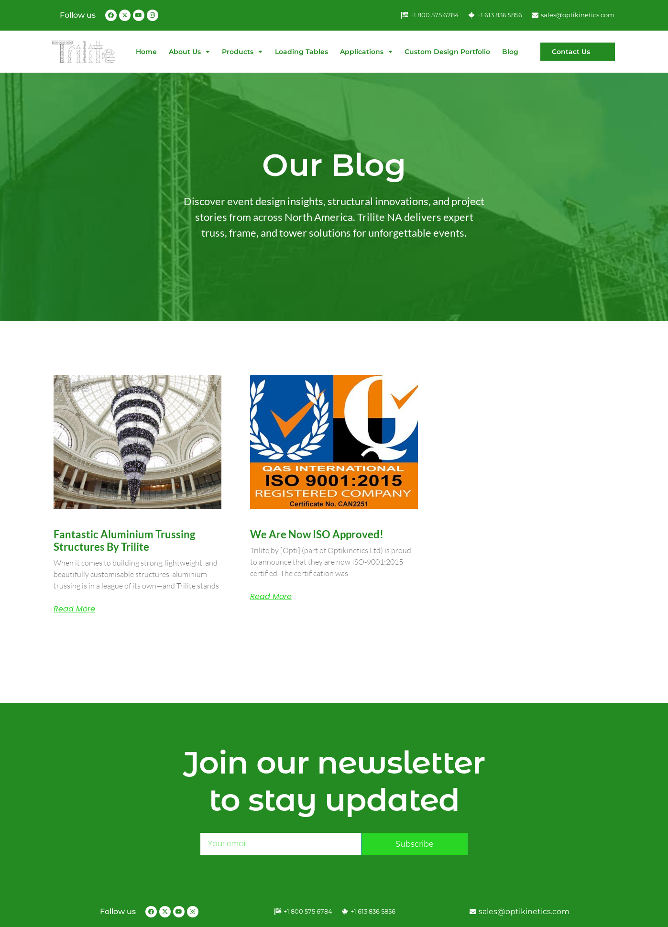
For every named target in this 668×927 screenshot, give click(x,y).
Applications (366, 52)
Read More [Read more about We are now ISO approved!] (271, 596)
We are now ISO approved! (316, 534)
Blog (510, 51)
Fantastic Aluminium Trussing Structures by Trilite (124, 540)
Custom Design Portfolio (447, 51)
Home (146, 51)
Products (242, 52)
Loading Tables (301, 51)
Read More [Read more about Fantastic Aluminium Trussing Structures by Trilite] (74, 609)
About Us (189, 52)
